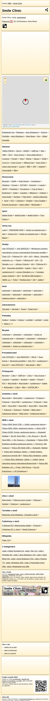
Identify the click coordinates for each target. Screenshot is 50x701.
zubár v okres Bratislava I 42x (24, 555)
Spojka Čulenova (28, 529)
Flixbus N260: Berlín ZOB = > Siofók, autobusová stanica (23, 424)
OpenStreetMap (17, 124)
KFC (12, 201)
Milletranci (33, 193)
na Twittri (19, 681)
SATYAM (23, 185)
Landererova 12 (8, 272)
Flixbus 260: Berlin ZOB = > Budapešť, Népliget (30, 448)
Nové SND (16, 402)
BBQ (28, 167)
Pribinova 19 (17, 256)
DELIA (18, 151)
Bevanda (5, 181)
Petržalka (5, 136)
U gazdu (41, 185)
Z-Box (13, 376)
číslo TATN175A (17, 365)
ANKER (26, 151)
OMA (9, 3)
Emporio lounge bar (9, 205)
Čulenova (7, 410)
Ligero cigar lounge (9, 167)
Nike (42, 151)
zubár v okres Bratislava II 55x (22, 559)
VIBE (4, 155)
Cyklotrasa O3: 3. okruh (11, 529)
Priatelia (29, 201)
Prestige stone (25, 280)
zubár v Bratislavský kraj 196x (18, 566)
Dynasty (14, 185)
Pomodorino (24, 189)
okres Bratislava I (17, 136)
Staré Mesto (30, 136)
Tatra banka (30, 365)
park (3, 234)
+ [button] (5, 78)
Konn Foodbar (40, 201)
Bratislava (20, 132)
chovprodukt (6, 170)
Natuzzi (36, 159)
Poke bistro (26, 197)
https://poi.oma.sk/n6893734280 (11, 126)
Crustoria (5, 159)
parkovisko (6, 291)
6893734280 (40, 574)
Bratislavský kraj (8, 132)
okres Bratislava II (32, 132)
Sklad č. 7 (7, 324)
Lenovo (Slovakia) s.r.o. (25, 272)
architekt (29, 320)
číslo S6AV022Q (23, 249)
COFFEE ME (33, 387)
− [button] (5, 82)
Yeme (22, 159)
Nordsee (17, 197)
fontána (5, 320)
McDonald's (35, 205)
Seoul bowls (6, 197)
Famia (23, 309)
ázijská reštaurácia (40, 197)
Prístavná (40, 398)
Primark (14, 159)
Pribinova (7, 21)
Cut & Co (5, 163)
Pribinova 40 (28, 260)
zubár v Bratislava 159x (14, 563)
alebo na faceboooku (10, 650)
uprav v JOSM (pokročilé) (27, 574)
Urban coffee (24, 205)
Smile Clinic (17, 3)
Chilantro (42, 193)
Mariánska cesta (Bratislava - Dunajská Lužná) (19, 515)
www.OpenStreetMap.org (27, 699)
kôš (25, 256)
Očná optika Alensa (34, 155)
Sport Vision (40, 163)
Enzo (35, 268)
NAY (34, 167)
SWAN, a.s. (6, 280)
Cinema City (12, 234)
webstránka (21, 17)
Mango (28, 159)
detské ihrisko (7, 215)
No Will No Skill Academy (31, 276)
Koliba (15, 193)
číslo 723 (31, 361)
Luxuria (21, 167)
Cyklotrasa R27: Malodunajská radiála (16, 525)
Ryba (15, 280)
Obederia (5, 185)
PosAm (18, 260)
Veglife (13, 181)
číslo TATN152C (8, 249)
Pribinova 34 (41, 264)
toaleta (27, 268)
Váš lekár (5, 309)
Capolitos (23, 193)
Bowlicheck (6, 193)
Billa (15, 170)
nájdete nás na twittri (10, 647)
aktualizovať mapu (13, 574)
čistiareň (42, 167)
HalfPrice (34, 151)
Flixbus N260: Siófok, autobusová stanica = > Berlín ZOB (23, 428)
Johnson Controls (22, 264)
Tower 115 (6, 256)
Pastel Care (32, 309)
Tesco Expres (19, 155)
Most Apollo (12, 383)
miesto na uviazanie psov (35, 230)
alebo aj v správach (10, 653)
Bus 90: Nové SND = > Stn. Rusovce (24, 436)
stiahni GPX (5, 577)
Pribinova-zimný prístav (22, 500)
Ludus (4, 230)
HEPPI (4, 189)
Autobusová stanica (9, 414)
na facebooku (17, 679)
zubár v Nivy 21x (31, 551)
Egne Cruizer (16, 163)
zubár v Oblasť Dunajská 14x (13, 551)
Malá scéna (35, 410)
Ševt (10, 155)
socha (46, 320)
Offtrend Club (29, 163)
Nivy (38, 136)
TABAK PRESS (8, 151)
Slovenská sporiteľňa (15, 268)
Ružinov (44, 132)
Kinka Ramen (24, 181)
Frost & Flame (37, 189)
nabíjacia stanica (8, 298)
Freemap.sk (28, 124)
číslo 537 (5, 365)
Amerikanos (35, 181)
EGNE (44, 159)
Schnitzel (32, 185)
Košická (26, 410)
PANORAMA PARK (16, 230)
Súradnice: (5, 575)
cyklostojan (6, 335)
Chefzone (20, 201)
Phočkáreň (14, 189)
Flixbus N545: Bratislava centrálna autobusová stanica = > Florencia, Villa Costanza (25, 444)
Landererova (42, 361)
